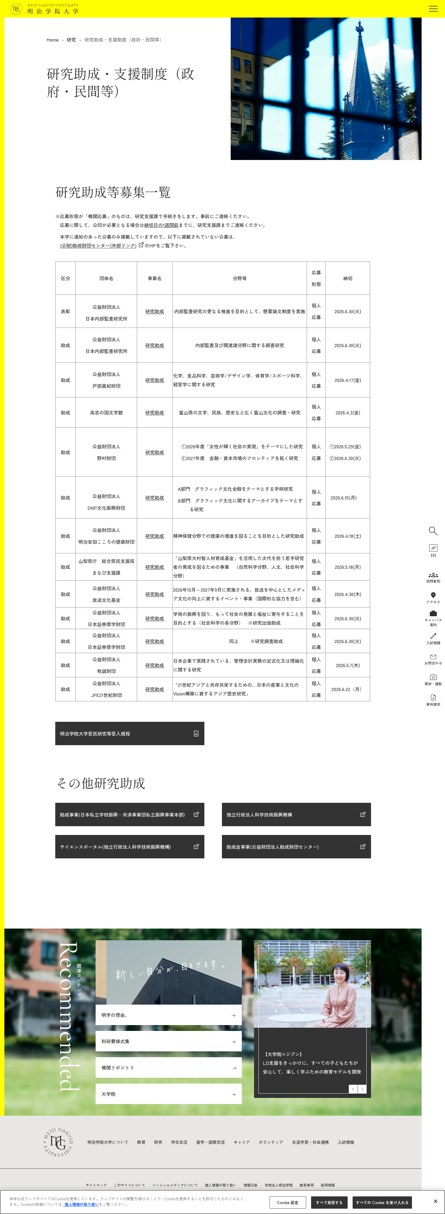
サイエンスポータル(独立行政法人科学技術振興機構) (115, 846)
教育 (141, 1142)
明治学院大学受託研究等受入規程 (95, 733)
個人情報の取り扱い (221, 1184)
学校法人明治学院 (279, 1184)
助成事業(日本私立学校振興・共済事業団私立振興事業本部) (122, 814)
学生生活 (179, 1142)
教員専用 (307, 1184)
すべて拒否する (329, 1202)
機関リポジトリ (117, 1067)
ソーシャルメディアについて (175, 1184)
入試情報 (346, 1142)
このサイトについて (129, 1184)
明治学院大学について (107, 1142)
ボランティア (271, 1142)
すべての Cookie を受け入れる (382, 1202)
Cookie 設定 (287, 1202)
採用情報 (328, 1184)
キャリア (242, 1142)
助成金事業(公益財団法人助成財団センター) (273, 846)
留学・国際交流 (210, 1142)
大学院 (108, 1093)
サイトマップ (96, 1184)
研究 (71, 39)
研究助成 (154, 311)
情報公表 (251, 1184)
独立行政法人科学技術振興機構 (259, 814)
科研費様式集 (115, 1041)
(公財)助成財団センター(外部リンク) (98, 245)
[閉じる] (435, 1201)
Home (52, 39)
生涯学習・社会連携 (310, 1142)
